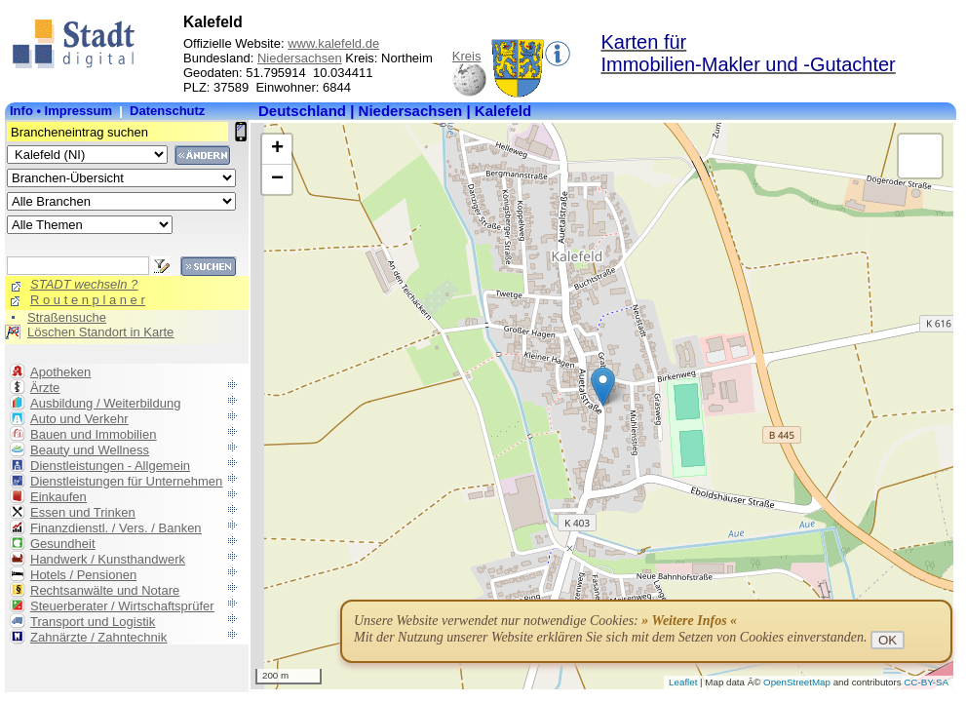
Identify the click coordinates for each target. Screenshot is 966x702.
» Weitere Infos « (689, 620)
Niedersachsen (299, 58)
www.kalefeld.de (333, 43)
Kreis (467, 56)
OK (887, 640)
